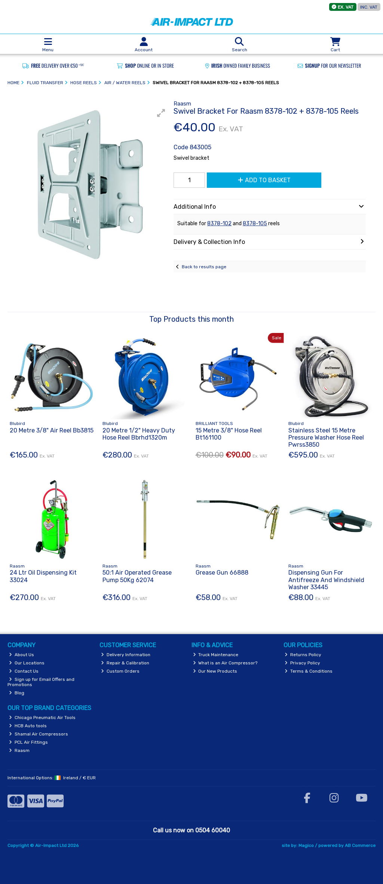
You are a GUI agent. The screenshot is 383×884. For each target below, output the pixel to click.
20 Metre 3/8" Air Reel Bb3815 (52, 430)
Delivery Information (125, 654)
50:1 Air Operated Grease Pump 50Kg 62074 (137, 576)
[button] (161, 113)
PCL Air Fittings (28, 742)
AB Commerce (360, 845)
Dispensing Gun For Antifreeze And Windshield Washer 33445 (326, 579)
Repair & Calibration (125, 663)
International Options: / (51, 777)
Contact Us (24, 671)
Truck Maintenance (216, 654)
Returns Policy (303, 654)
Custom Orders (120, 671)
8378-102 (219, 223)
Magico (306, 845)
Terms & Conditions (309, 671)
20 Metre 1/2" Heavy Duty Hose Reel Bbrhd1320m (138, 434)
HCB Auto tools (28, 725)
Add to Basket (264, 180)
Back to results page (204, 266)
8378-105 (255, 223)
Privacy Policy (302, 663)
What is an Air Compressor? (225, 663)
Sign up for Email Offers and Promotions (40, 682)
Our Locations (27, 663)
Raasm (19, 750)
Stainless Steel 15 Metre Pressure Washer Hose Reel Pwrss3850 (326, 437)
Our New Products (215, 671)
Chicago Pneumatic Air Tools (42, 717)
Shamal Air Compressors (38, 734)
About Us (21, 654)
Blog (16, 692)
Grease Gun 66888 (222, 572)
